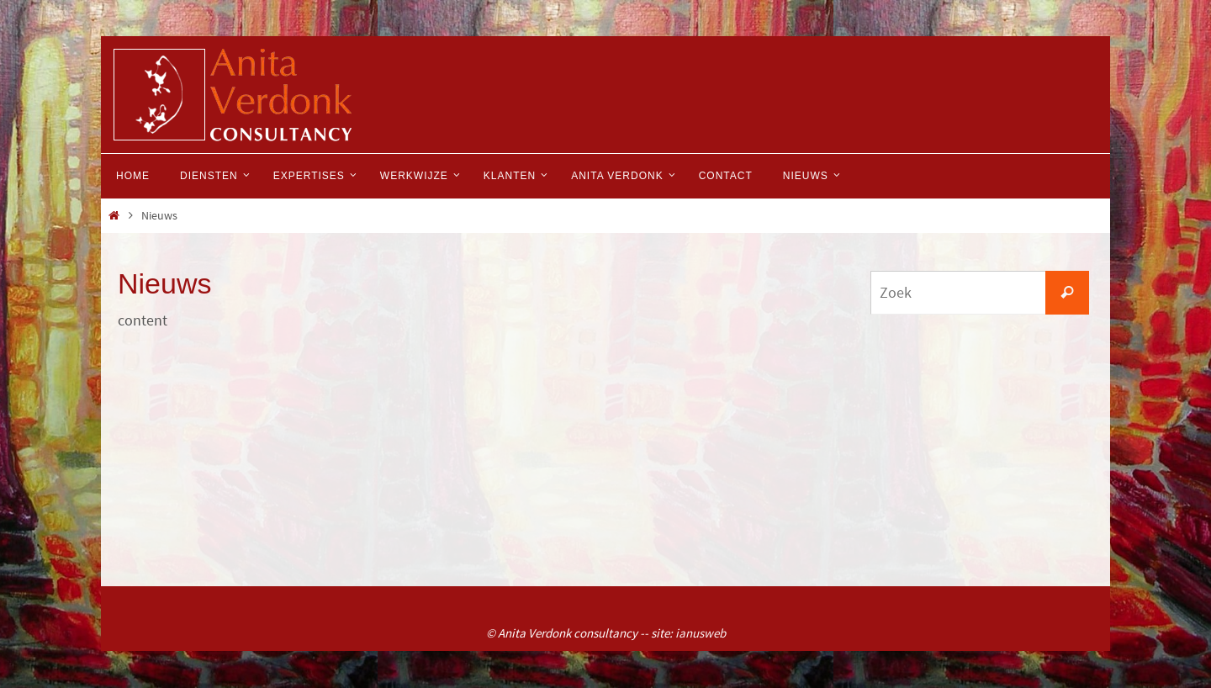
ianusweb (700, 633)
